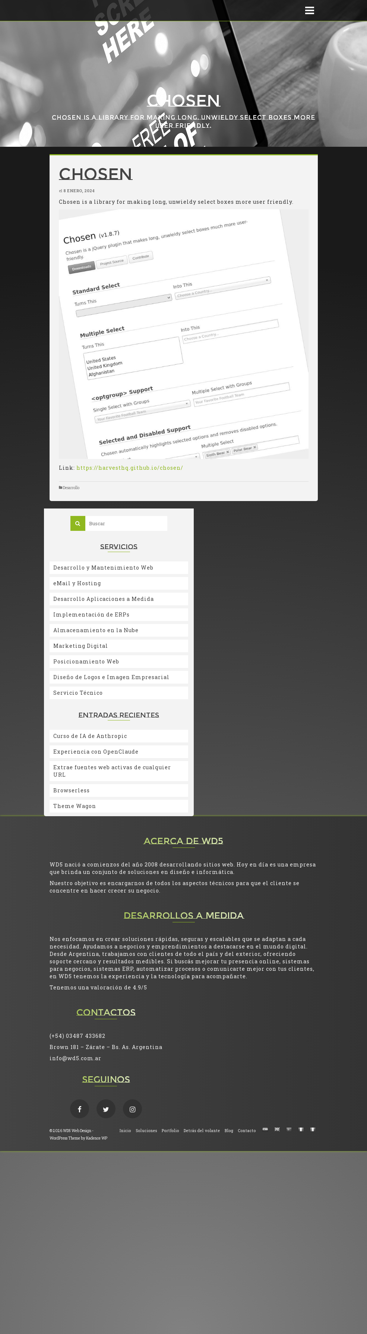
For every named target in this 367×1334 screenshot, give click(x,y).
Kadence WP (96, 1138)
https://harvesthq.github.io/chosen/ (129, 467)
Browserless (71, 790)
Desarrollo (71, 487)
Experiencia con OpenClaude (96, 751)
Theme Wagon (74, 805)
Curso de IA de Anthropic (90, 735)
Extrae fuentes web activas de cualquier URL (112, 771)
